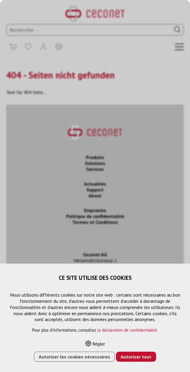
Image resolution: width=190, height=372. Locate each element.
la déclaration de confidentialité (127, 330)
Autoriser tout (136, 357)
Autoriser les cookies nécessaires (74, 357)
